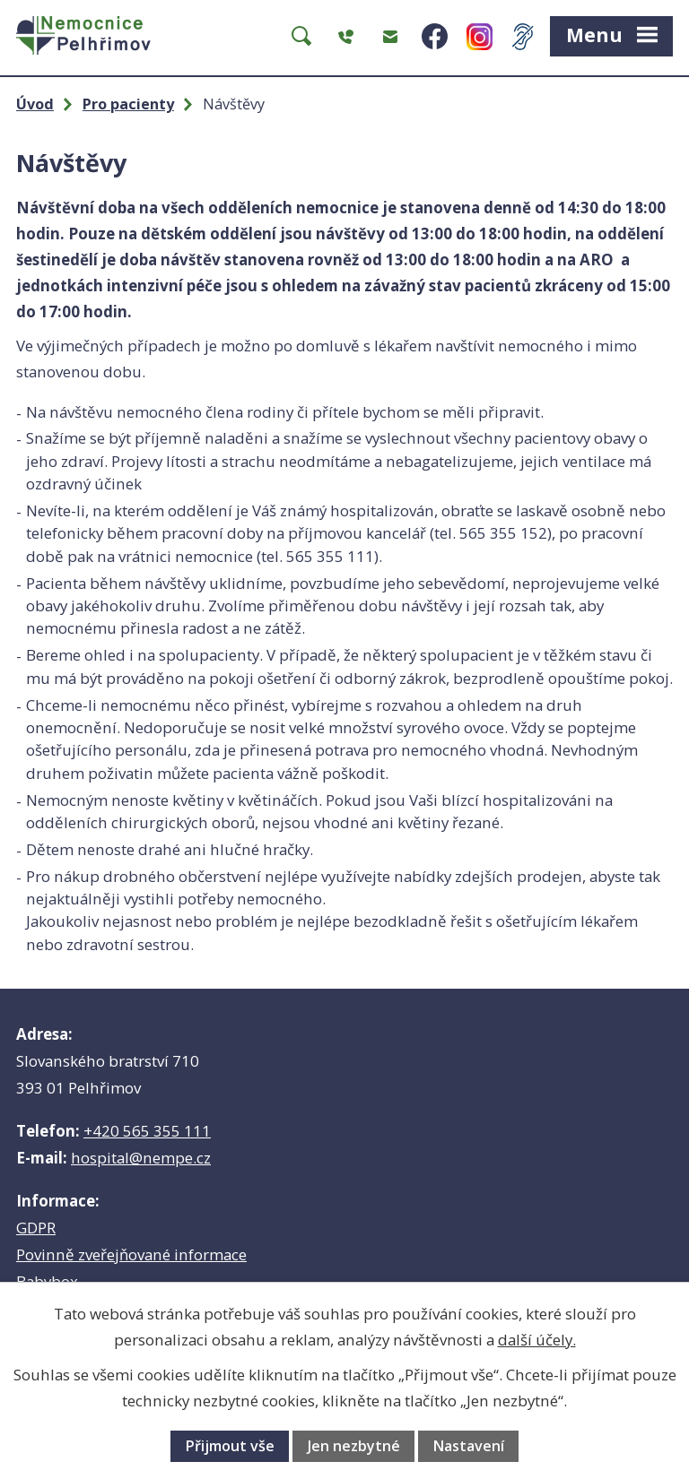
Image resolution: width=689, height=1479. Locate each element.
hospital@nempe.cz (141, 1157)
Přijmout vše (230, 1446)
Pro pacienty (128, 104)
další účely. (537, 1339)
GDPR (36, 1227)
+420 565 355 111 (147, 1130)
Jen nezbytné (354, 1446)
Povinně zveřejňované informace (131, 1254)
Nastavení (468, 1446)
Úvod (35, 104)
